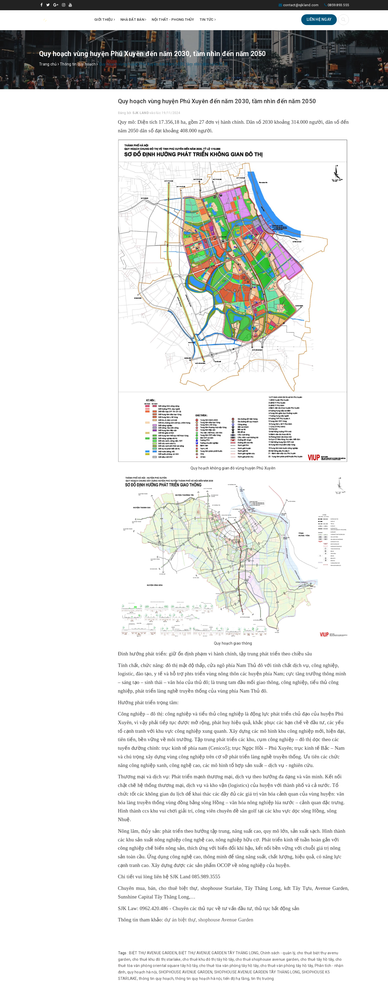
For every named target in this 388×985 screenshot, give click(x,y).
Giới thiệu (104, 20)
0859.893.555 (338, 5)
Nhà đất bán (133, 20)
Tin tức (208, 20)
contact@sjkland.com (301, 5)
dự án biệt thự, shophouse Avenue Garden (208, 919)
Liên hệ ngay (319, 19)
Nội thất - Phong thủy (173, 20)
